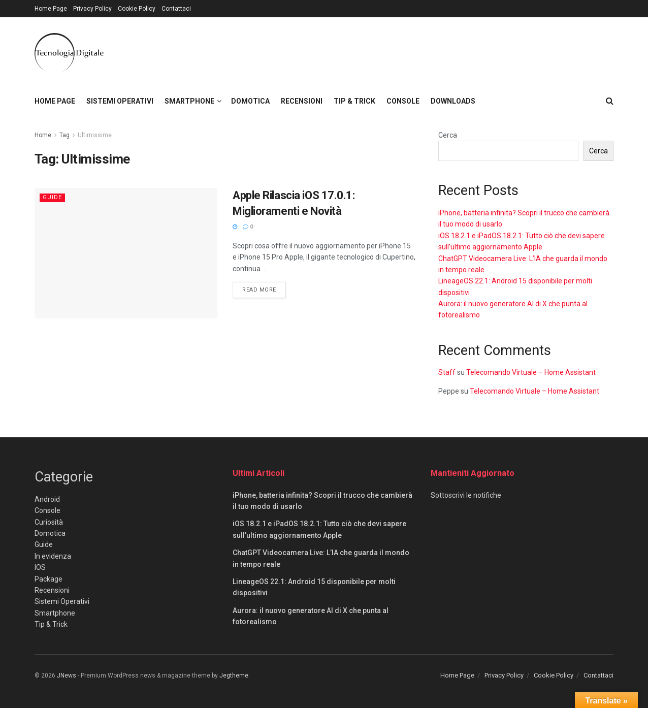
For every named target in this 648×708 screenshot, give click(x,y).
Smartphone (189, 101)
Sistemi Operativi (119, 101)
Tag (64, 135)
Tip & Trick (354, 101)
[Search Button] (609, 101)
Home (43, 135)
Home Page (51, 8)
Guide (52, 197)
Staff (447, 372)
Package (48, 579)
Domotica (250, 101)
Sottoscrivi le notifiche (466, 495)
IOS (40, 567)
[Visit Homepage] (69, 53)
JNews (66, 675)
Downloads (453, 101)
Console (402, 101)
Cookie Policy (136, 8)
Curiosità (49, 522)
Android (47, 499)
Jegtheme (233, 675)
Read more (264, 289)
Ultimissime (95, 135)
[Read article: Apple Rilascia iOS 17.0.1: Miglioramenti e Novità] (126, 253)
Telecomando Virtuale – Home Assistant (531, 372)
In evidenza (53, 556)
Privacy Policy (92, 8)
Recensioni (301, 101)
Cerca (447, 135)
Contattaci (176, 8)
